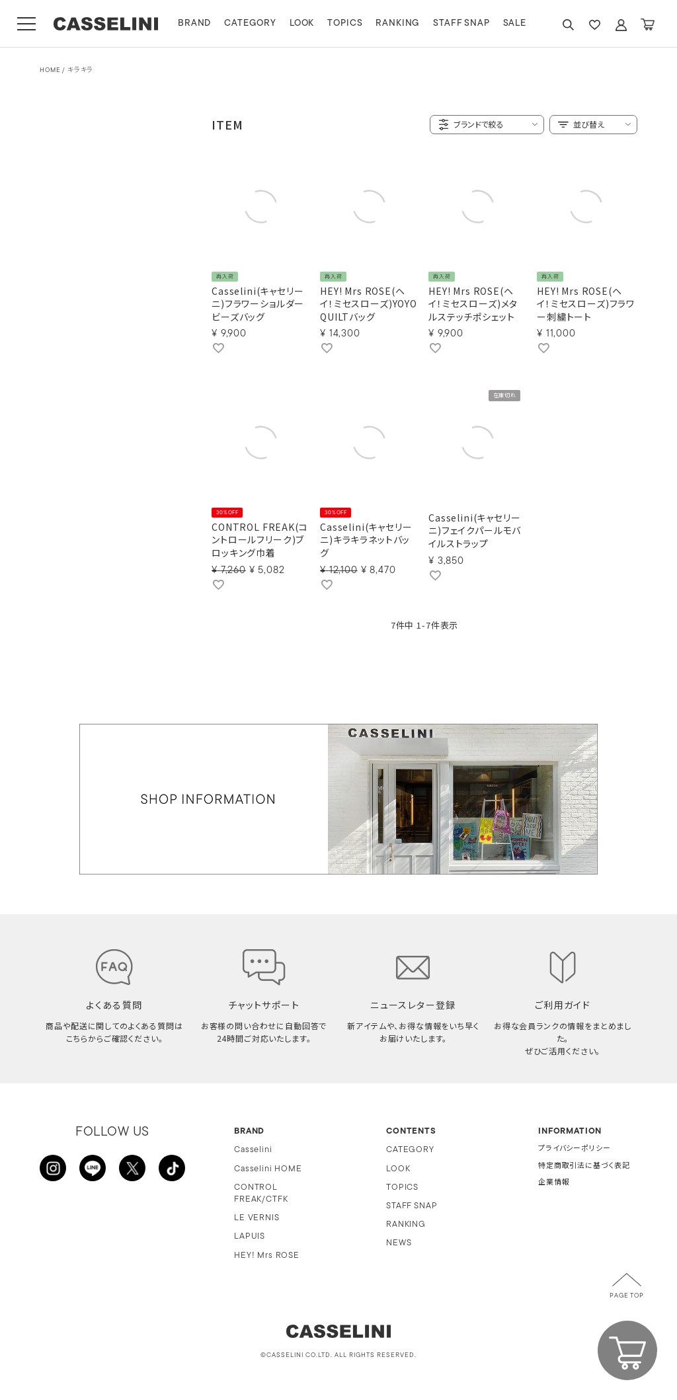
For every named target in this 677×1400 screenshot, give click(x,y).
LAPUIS (249, 1236)
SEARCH (568, 25)
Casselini (253, 1150)
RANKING (398, 23)
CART (647, 25)
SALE (514, 23)
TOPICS (344, 23)
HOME (50, 70)
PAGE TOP (627, 1296)
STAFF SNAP (461, 23)
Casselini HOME (268, 1169)
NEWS (398, 1243)
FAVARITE (594, 25)
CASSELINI (105, 23)
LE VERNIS (257, 1218)
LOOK (302, 23)
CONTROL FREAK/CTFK (261, 1193)
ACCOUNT (621, 25)
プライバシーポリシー (574, 1149)
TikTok (172, 1168)
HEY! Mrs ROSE (266, 1255)
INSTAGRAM (53, 1168)
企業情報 (553, 1182)
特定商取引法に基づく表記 (584, 1166)
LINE (92, 1168)
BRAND (194, 23)
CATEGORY (250, 23)
